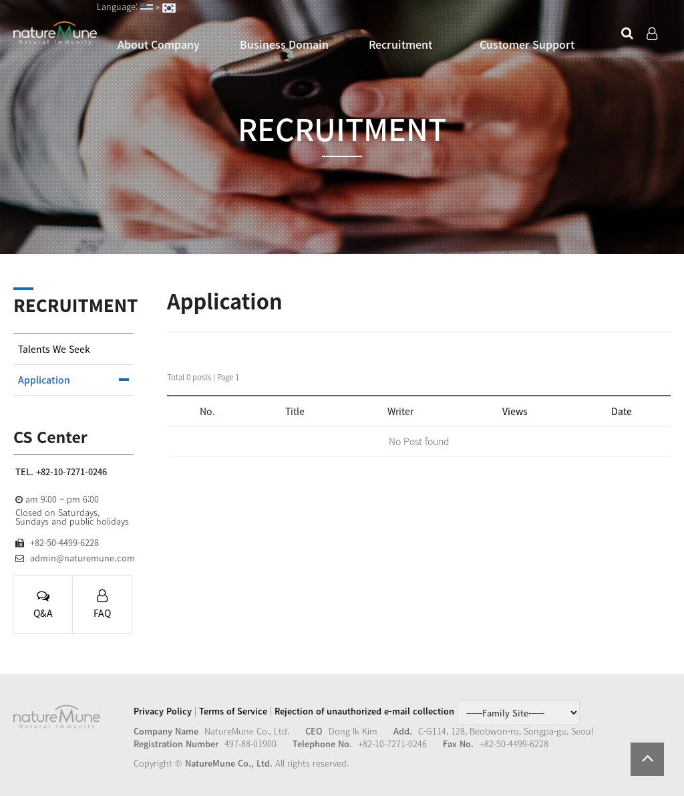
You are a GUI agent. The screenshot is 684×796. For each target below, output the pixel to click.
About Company (159, 44)
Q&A (42, 604)
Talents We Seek (54, 349)
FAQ (102, 604)
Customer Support (527, 44)
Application (44, 380)
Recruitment (400, 44)
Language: (118, 6)
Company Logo (55, 34)
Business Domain (284, 44)
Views (515, 411)
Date (621, 411)
